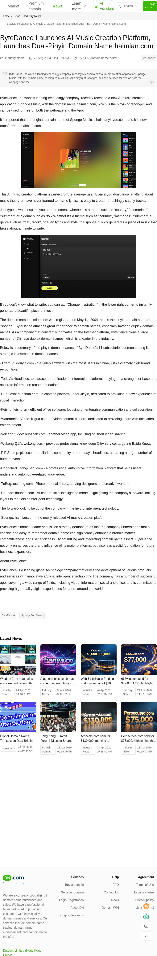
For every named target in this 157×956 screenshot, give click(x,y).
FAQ (116, 884)
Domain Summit (46, 749)
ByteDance (8, 615)
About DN (77, 907)
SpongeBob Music (32, 615)
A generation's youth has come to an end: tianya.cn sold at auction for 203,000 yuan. (57, 681)
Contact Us (111, 892)
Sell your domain (72, 892)
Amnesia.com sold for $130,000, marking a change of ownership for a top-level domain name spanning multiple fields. (98, 739)
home (6, 16)
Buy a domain (74, 884)
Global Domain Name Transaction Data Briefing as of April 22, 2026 (17, 739)
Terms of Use (145, 884)
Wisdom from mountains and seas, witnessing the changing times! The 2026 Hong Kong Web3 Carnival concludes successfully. (17, 681)
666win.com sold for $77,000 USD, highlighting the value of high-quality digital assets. (139, 681)
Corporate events (72, 915)
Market (13, 6)
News (57, 6)
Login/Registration (71, 900)
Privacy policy (144, 900)
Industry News (32, 16)
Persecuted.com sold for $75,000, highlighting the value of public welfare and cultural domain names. (137, 739)
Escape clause (144, 892)
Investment (8, 748)
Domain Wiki (110, 907)
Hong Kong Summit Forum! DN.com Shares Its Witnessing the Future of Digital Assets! (57, 739)
